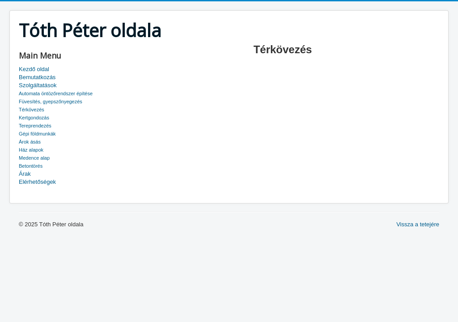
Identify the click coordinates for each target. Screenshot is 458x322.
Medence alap (34, 158)
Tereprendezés (35, 125)
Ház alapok (31, 150)
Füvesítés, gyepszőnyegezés (50, 101)
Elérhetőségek (37, 181)
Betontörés (30, 166)
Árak (25, 173)
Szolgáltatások (38, 85)
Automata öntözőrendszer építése (56, 93)
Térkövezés (31, 109)
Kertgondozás (34, 117)
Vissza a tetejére (417, 224)
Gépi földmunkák (37, 133)
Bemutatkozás (37, 77)
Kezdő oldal (34, 69)
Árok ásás (30, 141)
